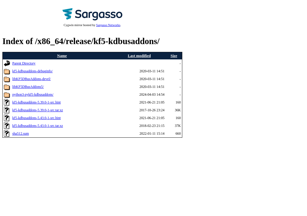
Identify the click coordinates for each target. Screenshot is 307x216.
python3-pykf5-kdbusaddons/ (32, 95)
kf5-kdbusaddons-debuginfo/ (32, 71)
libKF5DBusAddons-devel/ (31, 79)
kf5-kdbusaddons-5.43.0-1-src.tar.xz (37, 126)
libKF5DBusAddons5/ (28, 87)
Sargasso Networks (108, 25)
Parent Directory (23, 63)
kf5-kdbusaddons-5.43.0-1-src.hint (36, 118)
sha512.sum (20, 134)
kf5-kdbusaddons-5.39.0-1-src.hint (36, 102)
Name (62, 55)
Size (174, 55)
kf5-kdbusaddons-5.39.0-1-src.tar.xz (37, 110)
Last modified (139, 55)
